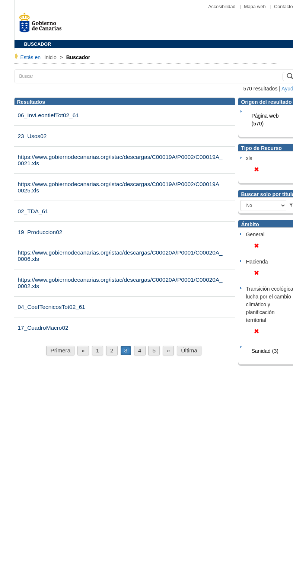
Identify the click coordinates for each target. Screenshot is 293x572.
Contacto (283, 6)
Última (189, 350)
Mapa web (255, 6)
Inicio (51, 57)
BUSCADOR (37, 44)
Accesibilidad (222, 6)
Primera (60, 350)
